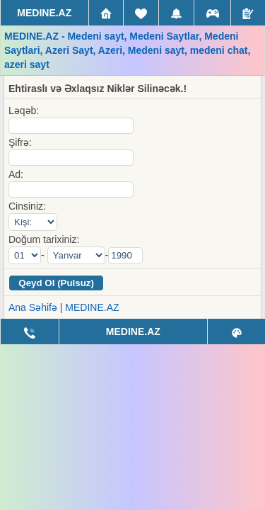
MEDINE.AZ (92, 307)
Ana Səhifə (32, 307)
